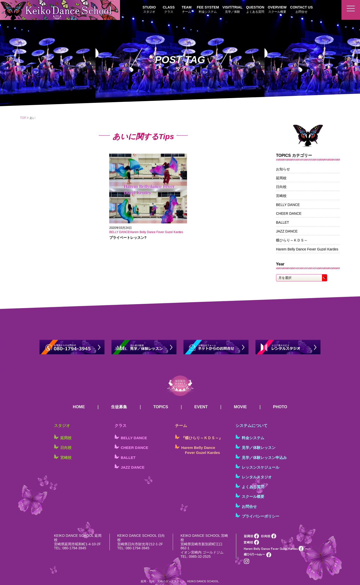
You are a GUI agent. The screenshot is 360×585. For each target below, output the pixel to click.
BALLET (282, 222)
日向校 (281, 187)
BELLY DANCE (288, 205)
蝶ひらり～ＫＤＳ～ (292, 240)
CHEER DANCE (289, 213)
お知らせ (283, 169)
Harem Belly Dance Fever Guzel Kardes (307, 249)
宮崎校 (281, 196)
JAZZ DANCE (287, 231)
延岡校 (281, 178)
